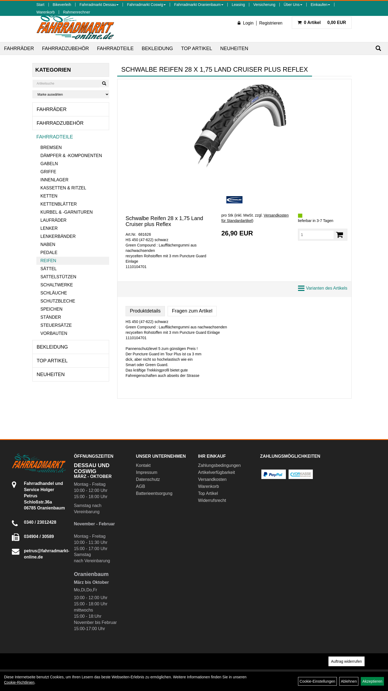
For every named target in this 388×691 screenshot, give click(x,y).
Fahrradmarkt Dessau (99, 4)
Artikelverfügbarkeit (216, 472)
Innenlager (54, 180)
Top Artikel (196, 48)
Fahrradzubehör (65, 48)
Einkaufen (320, 4)
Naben (47, 244)
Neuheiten (234, 48)
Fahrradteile (115, 48)
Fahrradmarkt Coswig (146, 4)
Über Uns (293, 4)
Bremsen (51, 147)
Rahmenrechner (76, 12)
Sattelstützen (58, 277)
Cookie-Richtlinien (19, 682)
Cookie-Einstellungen (317, 681)
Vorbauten (53, 333)
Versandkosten (212, 479)
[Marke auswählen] (70, 94)
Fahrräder (19, 48)
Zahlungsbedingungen (219, 465)
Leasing (238, 4)
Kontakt (143, 465)
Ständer (50, 317)
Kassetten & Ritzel (63, 188)
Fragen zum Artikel (192, 311)
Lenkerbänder (58, 236)
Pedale (48, 252)
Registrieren (270, 23)
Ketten (48, 196)
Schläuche (53, 293)
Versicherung (264, 4)
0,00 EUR (321, 22)
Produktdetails (145, 311)
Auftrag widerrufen (346, 661)
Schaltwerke (56, 285)
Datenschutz (148, 479)
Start (40, 4)
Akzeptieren (372, 681)
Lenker (49, 228)
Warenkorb (45, 12)
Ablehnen (349, 681)
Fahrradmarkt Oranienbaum (198, 4)
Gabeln (49, 163)
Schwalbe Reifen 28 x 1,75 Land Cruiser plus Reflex (164, 221)
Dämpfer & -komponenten (71, 155)
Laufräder (53, 220)
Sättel (48, 268)
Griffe (48, 171)
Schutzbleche (57, 301)
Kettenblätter (58, 204)
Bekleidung (157, 48)
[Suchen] (378, 48)
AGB (140, 486)
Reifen (48, 260)
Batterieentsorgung (154, 493)
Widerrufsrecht (212, 500)
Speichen (51, 309)
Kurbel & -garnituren (66, 212)
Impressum (146, 472)
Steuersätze (56, 325)
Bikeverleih (62, 4)
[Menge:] (317, 234)
